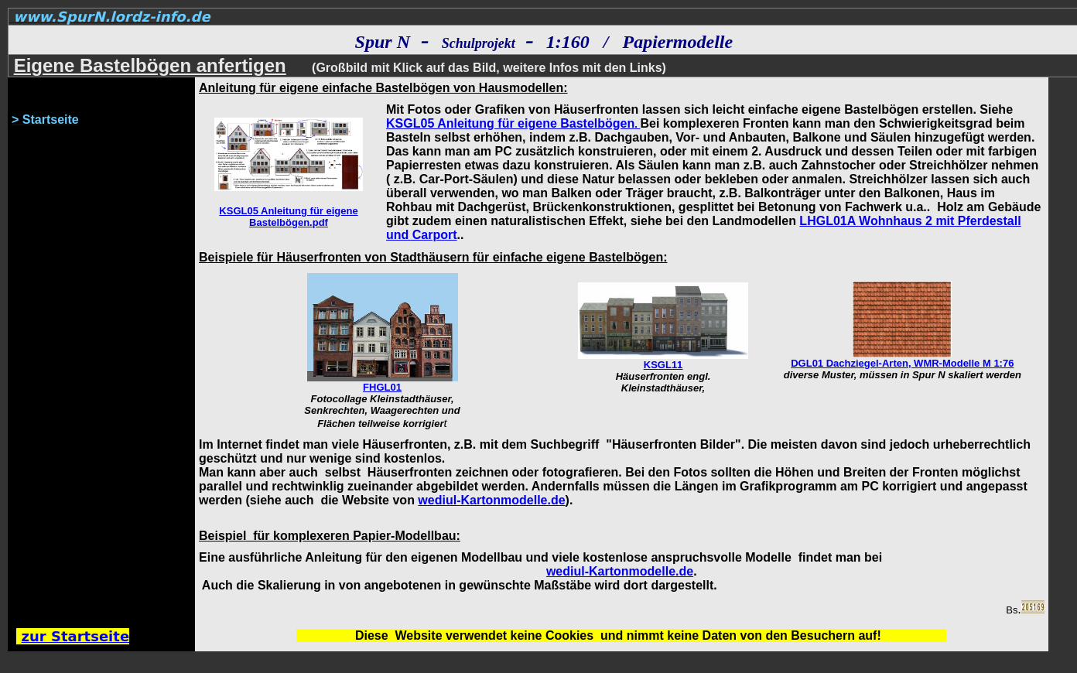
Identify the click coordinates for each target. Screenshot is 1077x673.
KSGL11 (663, 365)
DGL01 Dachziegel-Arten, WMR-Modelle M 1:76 (902, 363)
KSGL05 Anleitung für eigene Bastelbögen (510, 123)
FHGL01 (382, 387)
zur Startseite (76, 636)
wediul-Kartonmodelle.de (491, 500)
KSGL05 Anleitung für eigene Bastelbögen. (288, 216)
